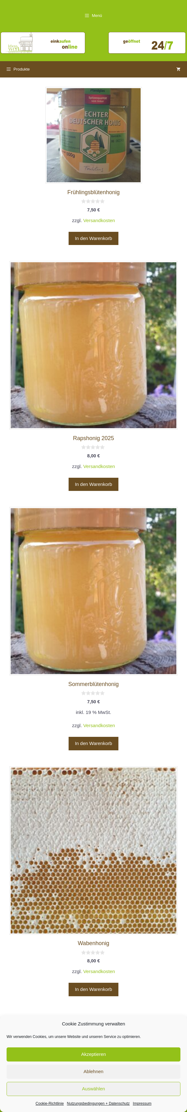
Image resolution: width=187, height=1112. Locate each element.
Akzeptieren (93, 1054)
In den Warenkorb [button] (93, 238)
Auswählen (93, 1088)
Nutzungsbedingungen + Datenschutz (98, 1103)
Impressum (142, 1103)
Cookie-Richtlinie (50, 1103)
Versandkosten (99, 220)
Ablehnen (93, 1071)
